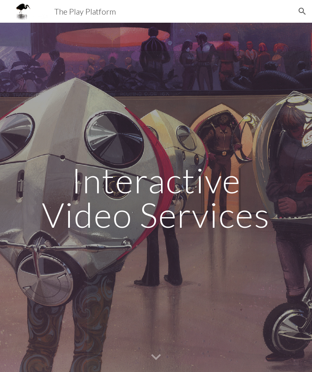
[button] (302, 11)
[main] (156, 197)
